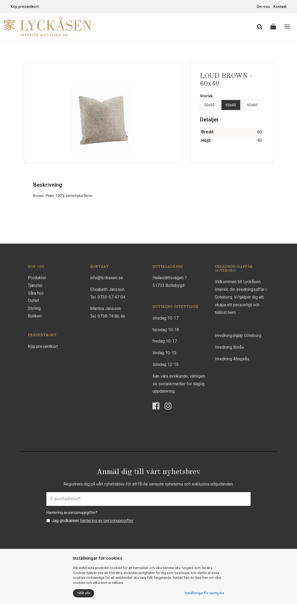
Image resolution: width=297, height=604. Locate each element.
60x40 (231, 105)
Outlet (33, 300)
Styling (34, 308)
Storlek (206, 96)
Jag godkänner (89, 520)
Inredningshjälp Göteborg (238, 335)
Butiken (35, 315)
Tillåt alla (83, 593)
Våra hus (36, 293)
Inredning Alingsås (232, 358)
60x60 (252, 105)
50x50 (209, 105)
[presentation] (86, 536)
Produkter (37, 277)
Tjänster (35, 285)
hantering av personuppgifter (106, 520)
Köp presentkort (24, 7)
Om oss (263, 7)
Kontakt (279, 7)
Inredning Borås (229, 347)
